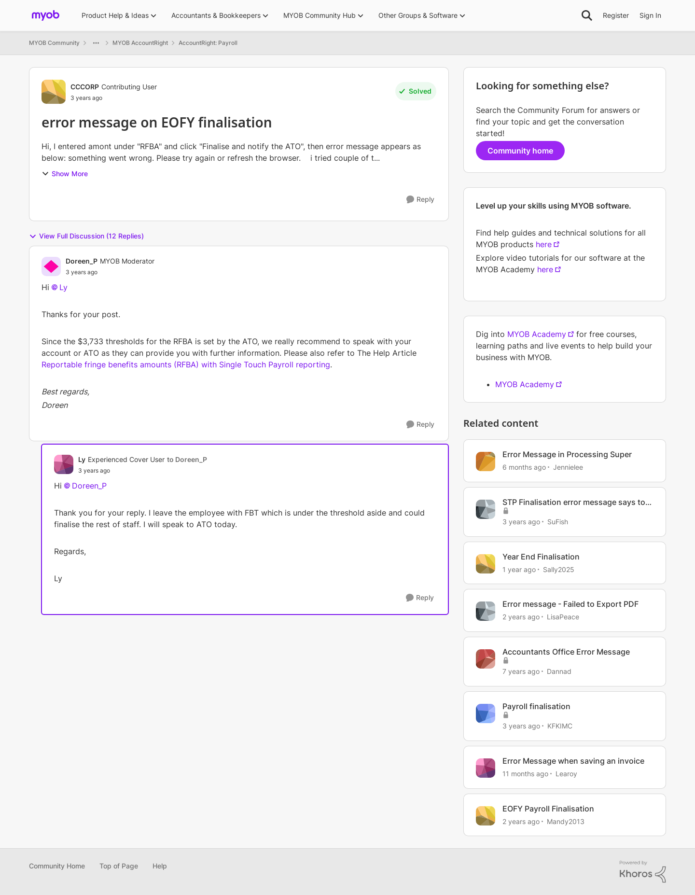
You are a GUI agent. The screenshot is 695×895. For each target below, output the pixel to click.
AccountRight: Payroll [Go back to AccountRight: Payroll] (208, 42)
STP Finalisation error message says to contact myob (573, 502)
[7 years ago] (521, 671)
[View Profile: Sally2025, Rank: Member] (485, 563)
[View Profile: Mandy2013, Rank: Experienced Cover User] (485, 815)
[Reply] (420, 199)
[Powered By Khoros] (643, 872)
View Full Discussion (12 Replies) (86, 236)
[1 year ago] (519, 569)
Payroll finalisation (536, 706)
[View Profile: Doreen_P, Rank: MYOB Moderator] (51, 266)
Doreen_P (89, 485)
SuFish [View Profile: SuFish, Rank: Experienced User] (557, 521)
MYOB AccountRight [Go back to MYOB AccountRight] (140, 42)
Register (616, 15)
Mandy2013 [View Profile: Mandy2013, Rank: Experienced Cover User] (565, 821)
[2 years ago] (521, 617)
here (544, 244)
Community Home (57, 866)
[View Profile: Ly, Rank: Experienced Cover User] (63, 464)
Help (160, 866)
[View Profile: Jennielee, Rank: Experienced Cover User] (485, 461)
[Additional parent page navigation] (96, 43)
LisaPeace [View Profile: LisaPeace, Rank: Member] (563, 617)
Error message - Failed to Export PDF (570, 604)
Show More (65, 173)
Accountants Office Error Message (566, 652)
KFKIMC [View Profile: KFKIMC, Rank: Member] (559, 726)
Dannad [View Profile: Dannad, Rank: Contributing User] (559, 671)
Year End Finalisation (541, 556)
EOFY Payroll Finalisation (548, 808)
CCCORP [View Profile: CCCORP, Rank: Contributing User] (84, 87)
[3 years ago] (521, 522)
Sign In (650, 15)
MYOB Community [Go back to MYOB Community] (54, 42)
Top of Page (118, 866)
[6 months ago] (524, 467)
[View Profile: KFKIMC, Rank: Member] (485, 713)
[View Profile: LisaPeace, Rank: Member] (485, 611)
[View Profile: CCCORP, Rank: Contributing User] (54, 92)
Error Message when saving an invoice (573, 761)
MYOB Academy (536, 334)
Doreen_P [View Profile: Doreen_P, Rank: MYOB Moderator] (81, 261)
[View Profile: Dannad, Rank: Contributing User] (485, 659)
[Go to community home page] (45, 15)
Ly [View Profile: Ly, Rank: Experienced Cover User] (81, 459)
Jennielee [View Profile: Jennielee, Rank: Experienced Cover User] (568, 467)
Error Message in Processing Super (567, 454)
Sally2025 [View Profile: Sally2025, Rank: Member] (558, 569)
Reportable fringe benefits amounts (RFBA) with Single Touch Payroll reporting (186, 364)
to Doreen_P (187, 459)
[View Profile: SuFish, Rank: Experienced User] (485, 509)
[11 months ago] (525, 774)
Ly (63, 287)
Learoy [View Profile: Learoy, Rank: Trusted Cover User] (566, 773)
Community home (520, 150)
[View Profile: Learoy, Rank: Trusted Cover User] (485, 768)
